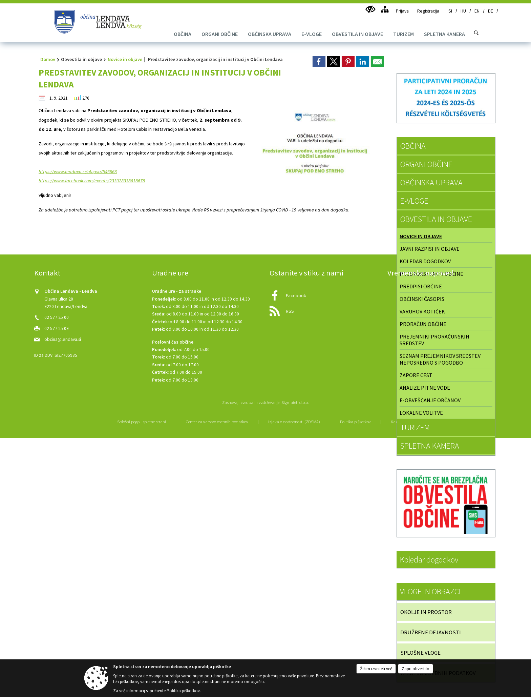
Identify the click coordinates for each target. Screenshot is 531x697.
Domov (47, 59)
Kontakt (47, 273)
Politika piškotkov (355, 421)
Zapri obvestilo (415, 669)
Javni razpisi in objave (430, 248)
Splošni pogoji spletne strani (141, 421)
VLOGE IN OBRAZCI (430, 591)
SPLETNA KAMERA (429, 445)
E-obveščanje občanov (430, 400)
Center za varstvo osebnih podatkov (217, 421)
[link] (319, 61)
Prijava (402, 11)
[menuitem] (182, 33)
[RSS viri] (324, 309)
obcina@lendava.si (62, 339)
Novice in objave (125, 59)
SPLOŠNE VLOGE (420, 652)
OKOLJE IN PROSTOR (426, 612)
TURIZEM (415, 427)
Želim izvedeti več (376, 669)
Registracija (428, 11)
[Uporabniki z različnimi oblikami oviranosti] (370, 9)
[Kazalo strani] (384, 9)
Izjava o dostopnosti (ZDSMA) (294, 421)
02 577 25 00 (56, 317)
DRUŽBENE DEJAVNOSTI (430, 632)
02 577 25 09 (56, 328)
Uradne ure (170, 273)
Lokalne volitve (421, 412)
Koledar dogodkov (429, 559)
